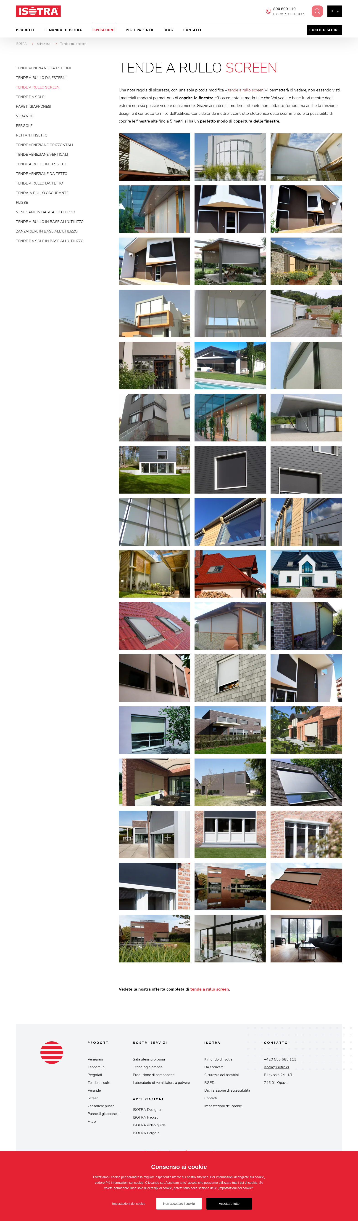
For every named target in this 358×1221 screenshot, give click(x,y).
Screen (93, 1098)
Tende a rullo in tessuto (41, 164)
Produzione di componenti (154, 1074)
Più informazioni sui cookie (124, 1182)
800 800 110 (282, 8)
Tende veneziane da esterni (43, 68)
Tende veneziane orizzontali (44, 144)
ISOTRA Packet (145, 1117)
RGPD (209, 1082)
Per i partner (139, 30)
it (332, 11)
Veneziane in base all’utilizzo (45, 212)
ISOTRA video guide (149, 1125)
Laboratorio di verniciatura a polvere (161, 1082)
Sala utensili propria (149, 1059)
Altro (92, 1121)
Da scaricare (214, 1067)
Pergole (24, 125)
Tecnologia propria (148, 1067)
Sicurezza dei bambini (221, 1074)
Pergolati (95, 1074)
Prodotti (25, 30)
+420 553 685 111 (280, 1059)
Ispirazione (104, 30)
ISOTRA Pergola (146, 1133)
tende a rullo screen (245, 90)
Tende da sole (30, 96)
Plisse (22, 202)
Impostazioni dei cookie (223, 1106)
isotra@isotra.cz (276, 1067)
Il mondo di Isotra (63, 30)
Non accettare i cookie (179, 1203)
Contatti (192, 30)
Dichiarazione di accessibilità (227, 1090)
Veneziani (95, 1059)
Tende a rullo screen (37, 87)
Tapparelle (96, 1067)
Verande (24, 116)
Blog (168, 30)
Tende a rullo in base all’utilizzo (50, 221)
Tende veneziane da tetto (41, 173)
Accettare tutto (229, 1203)
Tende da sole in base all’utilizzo (50, 240)
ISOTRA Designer (147, 1109)
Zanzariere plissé (101, 1106)
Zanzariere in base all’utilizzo (47, 231)
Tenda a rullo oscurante (42, 192)
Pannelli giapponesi (103, 1113)
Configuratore (324, 30)
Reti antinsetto (31, 135)
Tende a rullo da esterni (41, 77)
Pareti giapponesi (33, 106)
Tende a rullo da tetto (39, 183)
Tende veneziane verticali (42, 154)
